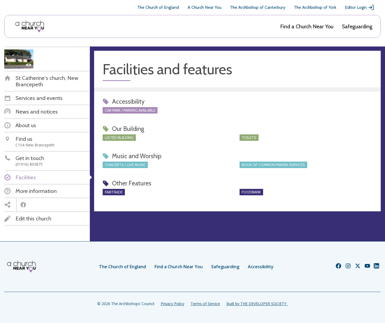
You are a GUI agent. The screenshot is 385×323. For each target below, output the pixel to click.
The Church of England (158, 7)
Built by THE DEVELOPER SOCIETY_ (257, 303)
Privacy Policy (172, 303)
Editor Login (359, 7)
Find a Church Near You (306, 26)
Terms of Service (205, 303)
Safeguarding (357, 26)
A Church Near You (204, 7)
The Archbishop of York (315, 7)
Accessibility (261, 267)
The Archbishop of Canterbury (257, 7)
